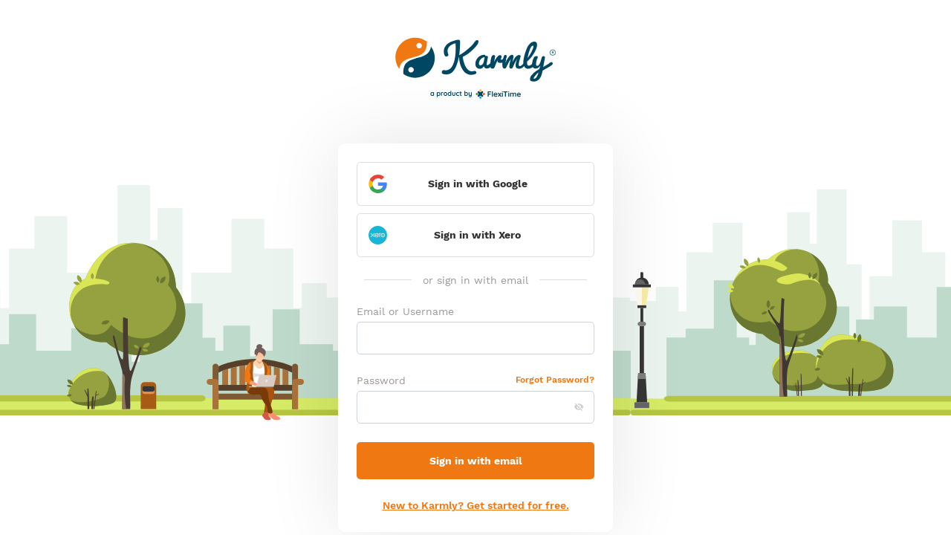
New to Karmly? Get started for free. (476, 505)
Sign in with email (475, 461)
